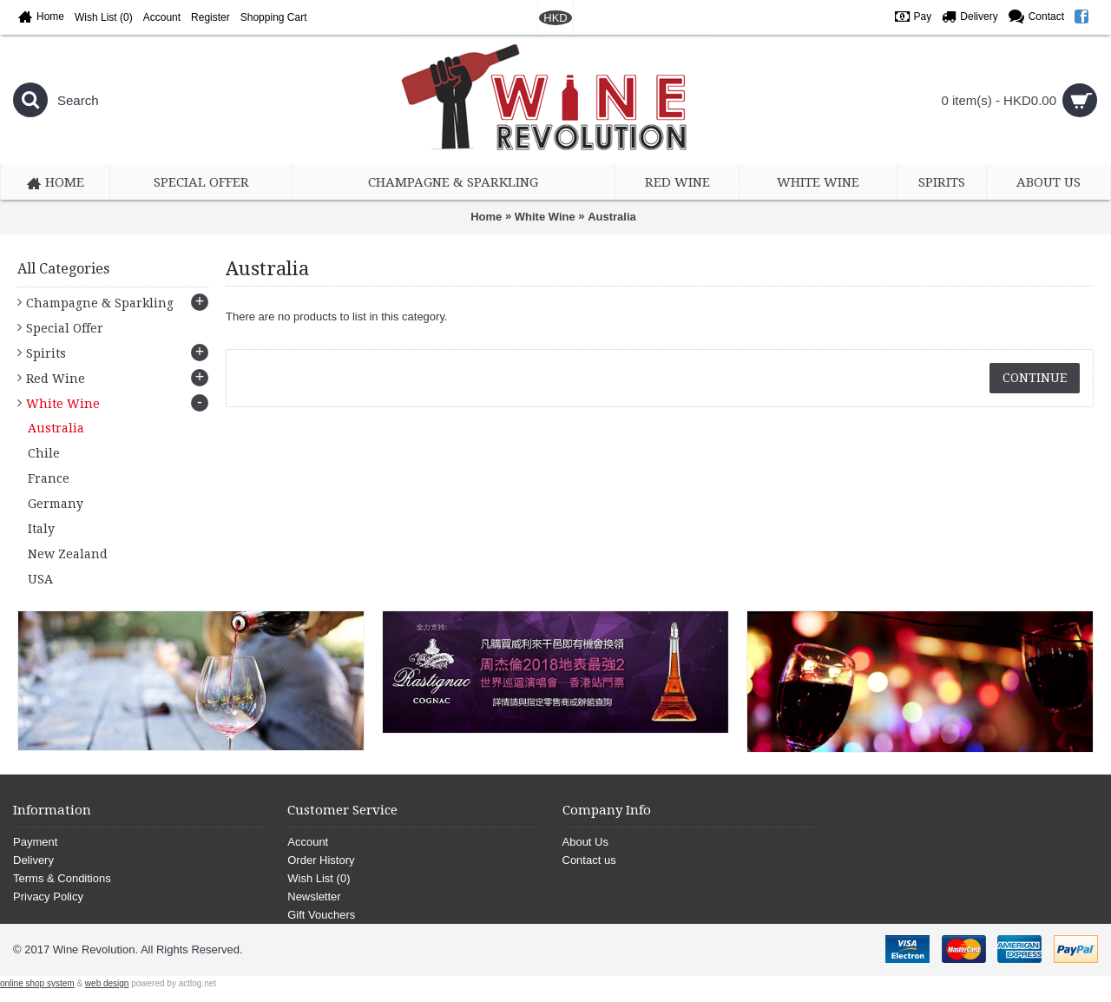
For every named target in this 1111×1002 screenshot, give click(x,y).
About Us (585, 841)
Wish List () (318, 878)
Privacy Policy (48, 896)
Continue (1035, 378)
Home (486, 216)
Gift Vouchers (321, 914)
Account (307, 841)
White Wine (545, 216)
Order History (320, 860)
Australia (612, 216)
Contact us (589, 860)
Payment (35, 841)
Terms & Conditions (62, 878)
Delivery (33, 860)
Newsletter (313, 896)
